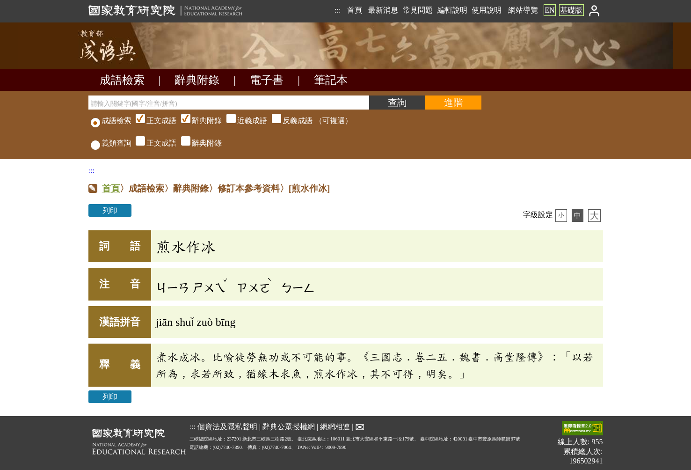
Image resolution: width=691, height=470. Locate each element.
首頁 (354, 10)
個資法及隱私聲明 (227, 426)
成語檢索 (122, 80)
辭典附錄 (197, 80)
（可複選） (242, 120)
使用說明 (487, 10)
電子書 (267, 80)
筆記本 (331, 80)
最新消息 (383, 10)
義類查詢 (111, 143)
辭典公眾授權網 (288, 426)
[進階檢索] (453, 102)
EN (549, 10)
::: (338, 10)
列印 (109, 210)
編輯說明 (452, 10)
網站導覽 (523, 10)
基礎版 (571, 10)
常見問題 (418, 10)
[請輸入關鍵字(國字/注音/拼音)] (228, 102)
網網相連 (335, 426)
